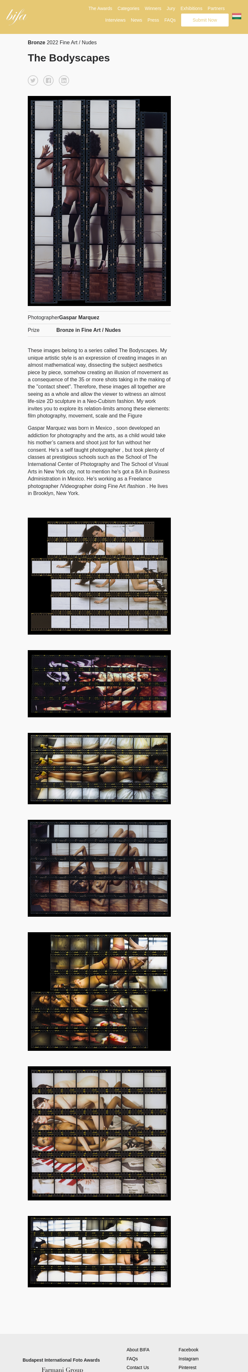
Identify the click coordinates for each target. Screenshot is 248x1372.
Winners (153, 8)
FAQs (170, 20)
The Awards (100, 8)
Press (153, 20)
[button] (33, 80)
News (136, 20)
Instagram (189, 1358)
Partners (216, 8)
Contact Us (138, 1367)
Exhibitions (191, 8)
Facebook (188, 1349)
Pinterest (187, 1367)
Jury (171, 8)
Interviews (115, 20)
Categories (129, 8)
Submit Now (205, 20)
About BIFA (138, 1349)
